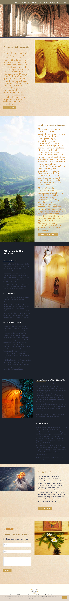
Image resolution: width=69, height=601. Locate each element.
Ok (64, 597)
